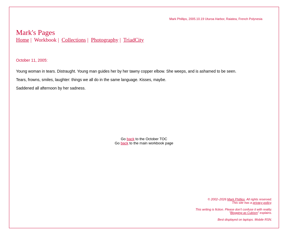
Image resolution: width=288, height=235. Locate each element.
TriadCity (133, 40)
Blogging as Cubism (244, 212)
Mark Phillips (236, 199)
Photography (104, 40)
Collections (74, 40)
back (130, 139)
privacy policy (262, 202)
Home (22, 40)
